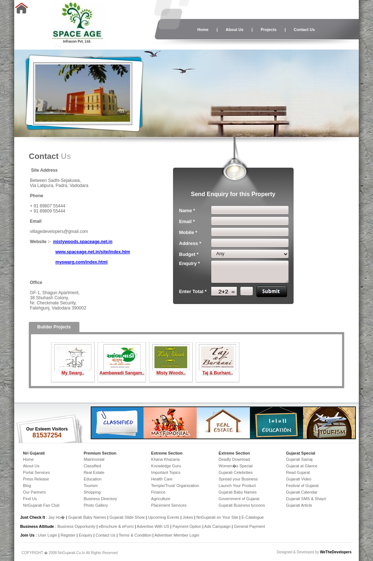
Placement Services (168, 505)
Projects (268, 29)
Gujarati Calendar (301, 492)
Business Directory (100, 498)
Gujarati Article (299, 505)
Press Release (36, 479)
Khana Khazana (165, 459)
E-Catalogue (253, 517)
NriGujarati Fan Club (41, 505)
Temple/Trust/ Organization (175, 485)
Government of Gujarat (239, 498)
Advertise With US (153, 526)
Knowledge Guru (166, 466)
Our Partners (34, 492)
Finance (158, 492)
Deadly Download (234, 459)
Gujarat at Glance (301, 466)
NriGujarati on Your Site (217, 517)
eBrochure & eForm (116, 526)
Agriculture (160, 498)
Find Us (30, 498)
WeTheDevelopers (336, 552)
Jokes (188, 517)
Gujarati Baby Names (238, 492)
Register (67, 535)
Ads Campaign (217, 526)
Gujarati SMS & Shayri (306, 498)
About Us (235, 29)
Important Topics (166, 472)
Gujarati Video (298, 479)
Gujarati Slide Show (128, 517)
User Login (47, 535)
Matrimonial (94, 459)
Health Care (162, 479)
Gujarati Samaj (299, 459)
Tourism (91, 485)
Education (93, 479)
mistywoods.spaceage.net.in (83, 241)
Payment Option (187, 526)
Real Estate (94, 472)
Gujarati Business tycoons (242, 505)
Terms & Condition (135, 535)
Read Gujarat (298, 472)
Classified (92, 466)
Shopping (92, 492)
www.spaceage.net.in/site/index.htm (92, 251)
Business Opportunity (76, 526)
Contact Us (304, 29)
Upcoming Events (163, 517)
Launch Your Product (237, 485)
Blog (27, 485)
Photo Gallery (96, 505)
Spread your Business (238, 479)
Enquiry (86, 535)
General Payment (249, 526)
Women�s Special (235, 466)
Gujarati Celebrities (236, 472)
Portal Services (36, 472)
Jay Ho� (56, 517)
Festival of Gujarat (302, 485)
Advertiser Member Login (176, 535)
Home (203, 29)
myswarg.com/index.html (81, 262)
